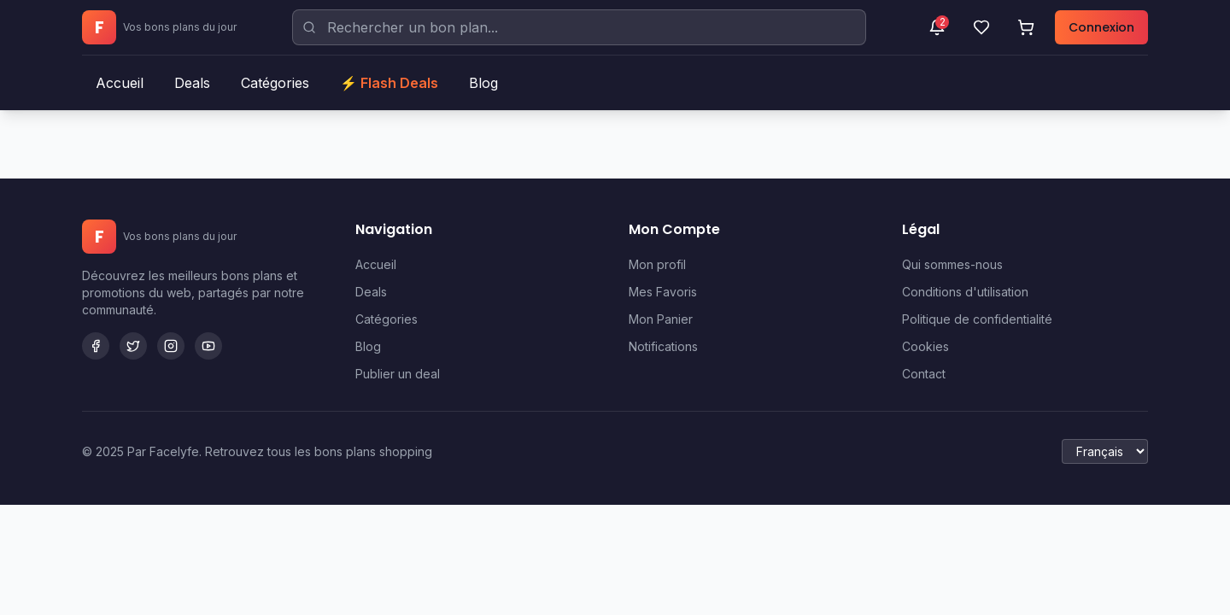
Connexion (1101, 27)
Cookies (925, 346)
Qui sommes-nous (952, 264)
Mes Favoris (663, 291)
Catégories (275, 82)
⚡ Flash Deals (389, 82)
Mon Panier (661, 319)
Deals (192, 82)
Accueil (120, 82)
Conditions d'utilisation (965, 291)
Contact (924, 373)
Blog (483, 82)
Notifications (663, 346)
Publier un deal (397, 373)
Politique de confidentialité (977, 319)
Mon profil (657, 264)
